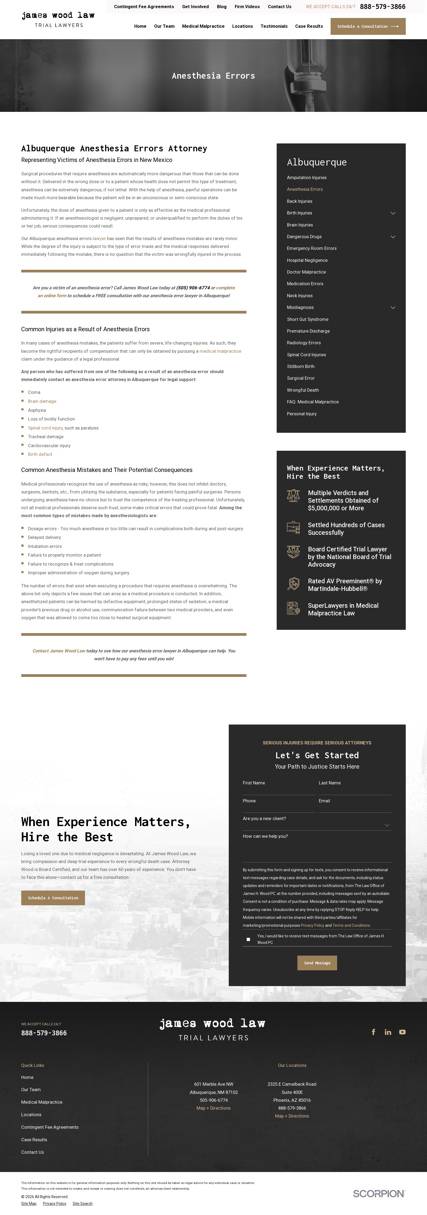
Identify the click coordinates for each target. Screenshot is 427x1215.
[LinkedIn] (388, 1032)
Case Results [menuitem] (309, 26)
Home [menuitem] (140, 26)
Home (27, 1077)
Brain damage (42, 401)
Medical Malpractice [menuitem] (203, 26)
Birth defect (40, 454)
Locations (31, 1114)
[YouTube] (402, 1032)
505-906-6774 (214, 1100)
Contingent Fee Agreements (144, 6)
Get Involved (195, 6)
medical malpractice (220, 351)
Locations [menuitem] (242, 26)
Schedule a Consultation (368, 26)
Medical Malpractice (41, 1102)
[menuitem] (341, 177)
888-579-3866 (383, 6)
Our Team (31, 1089)
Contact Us (279, 6)
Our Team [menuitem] (164, 26)
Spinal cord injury (45, 428)
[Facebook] (373, 1032)
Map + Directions (214, 1108)
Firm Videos (247, 6)
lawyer (99, 238)
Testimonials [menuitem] (274, 26)
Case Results (34, 1139)
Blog (222, 6)
